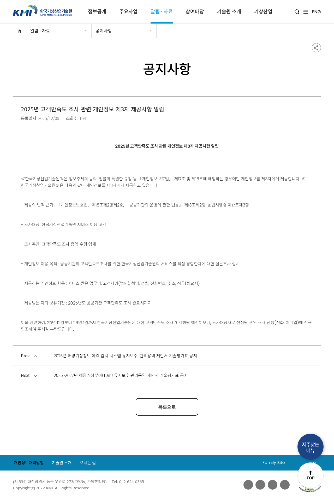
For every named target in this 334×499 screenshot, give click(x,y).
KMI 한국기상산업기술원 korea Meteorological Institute (42, 10)
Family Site (284, 463)
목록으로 (167, 406)
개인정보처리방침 (28, 463)
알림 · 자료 (161, 11)
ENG (316, 12)
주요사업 (128, 11)
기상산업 (263, 11)
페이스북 (247, 485)
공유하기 (316, 47)
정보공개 (97, 11)
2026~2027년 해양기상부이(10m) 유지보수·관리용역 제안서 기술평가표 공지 (121, 375)
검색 (297, 11)
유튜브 (260, 485)
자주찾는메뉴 (310, 447)
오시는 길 (90, 463)
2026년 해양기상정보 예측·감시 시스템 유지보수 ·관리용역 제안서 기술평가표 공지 (125, 355)
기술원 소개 (229, 11)
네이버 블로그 (272, 485)
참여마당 (195, 11)
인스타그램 (285, 485)
